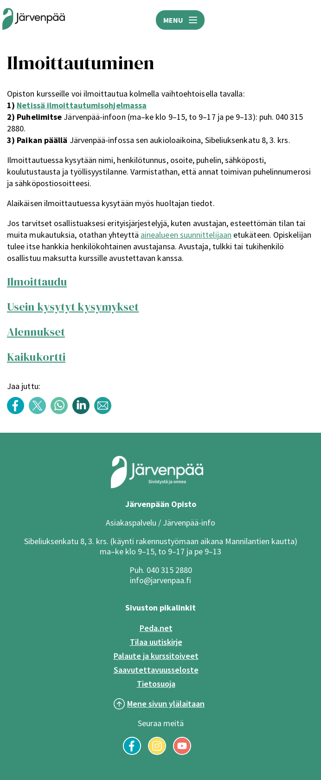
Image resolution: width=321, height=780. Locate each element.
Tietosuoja (156, 683)
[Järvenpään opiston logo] (33, 20)
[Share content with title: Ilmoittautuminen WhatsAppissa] (61, 412)
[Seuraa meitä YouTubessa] (182, 752)
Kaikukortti (36, 356)
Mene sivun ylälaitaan (166, 703)
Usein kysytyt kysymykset (73, 306)
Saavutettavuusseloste (156, 669)
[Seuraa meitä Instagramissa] (157, 752)
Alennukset (36, 331)
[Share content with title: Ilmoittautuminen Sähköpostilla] (105, 412)
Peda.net (156, 628)
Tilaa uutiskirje (156, 642)
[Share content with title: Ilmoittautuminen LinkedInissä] (83, 412)
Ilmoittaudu (37, 281)
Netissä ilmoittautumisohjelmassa (82, 105)
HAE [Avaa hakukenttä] (307, 20)
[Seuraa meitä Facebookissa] (132, 752)
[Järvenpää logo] (157, 486)
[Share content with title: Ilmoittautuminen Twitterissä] (40, 412)
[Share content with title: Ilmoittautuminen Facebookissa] (18, 412)
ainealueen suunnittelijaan (186, 234)
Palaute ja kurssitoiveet (156, 655)
